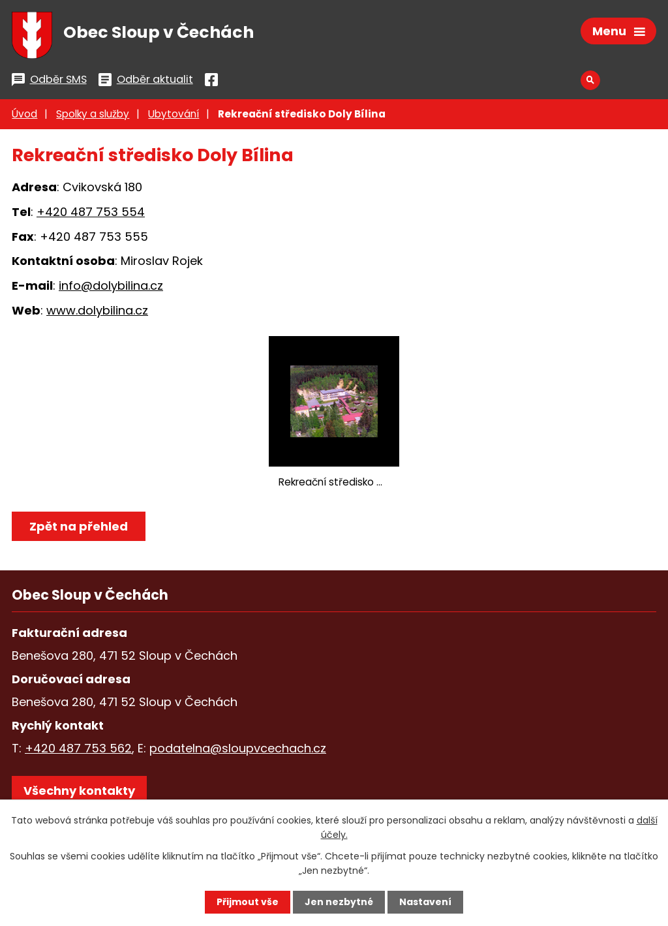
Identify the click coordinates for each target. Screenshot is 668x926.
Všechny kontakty (79, 790)
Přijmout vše (248, 901)
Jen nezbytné (339, 901)
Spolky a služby (92, 114)
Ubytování (173, 114)
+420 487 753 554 (91, 212)
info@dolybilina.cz (111, 285)
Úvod (24, 114)
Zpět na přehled (78, 526)
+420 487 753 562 (78, 748)
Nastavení (425, 901)
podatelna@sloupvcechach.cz (237, 748)
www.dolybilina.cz (97, 310)
